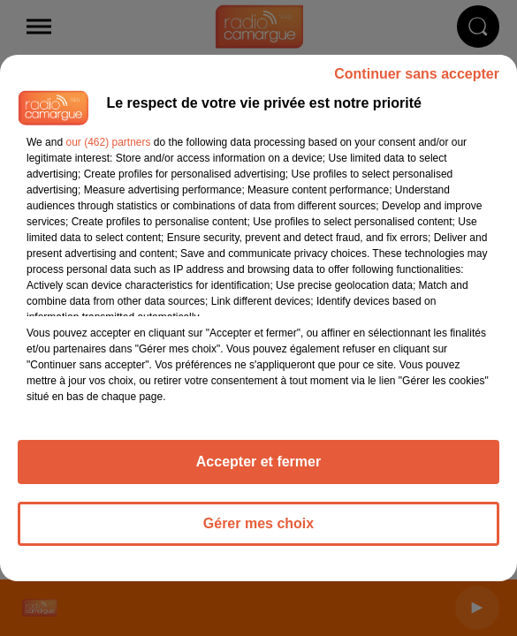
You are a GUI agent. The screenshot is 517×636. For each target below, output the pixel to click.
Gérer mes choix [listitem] (258, 523)
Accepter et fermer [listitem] (258, 461)
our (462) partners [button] (107, 142)
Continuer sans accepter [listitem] (416, 73)
